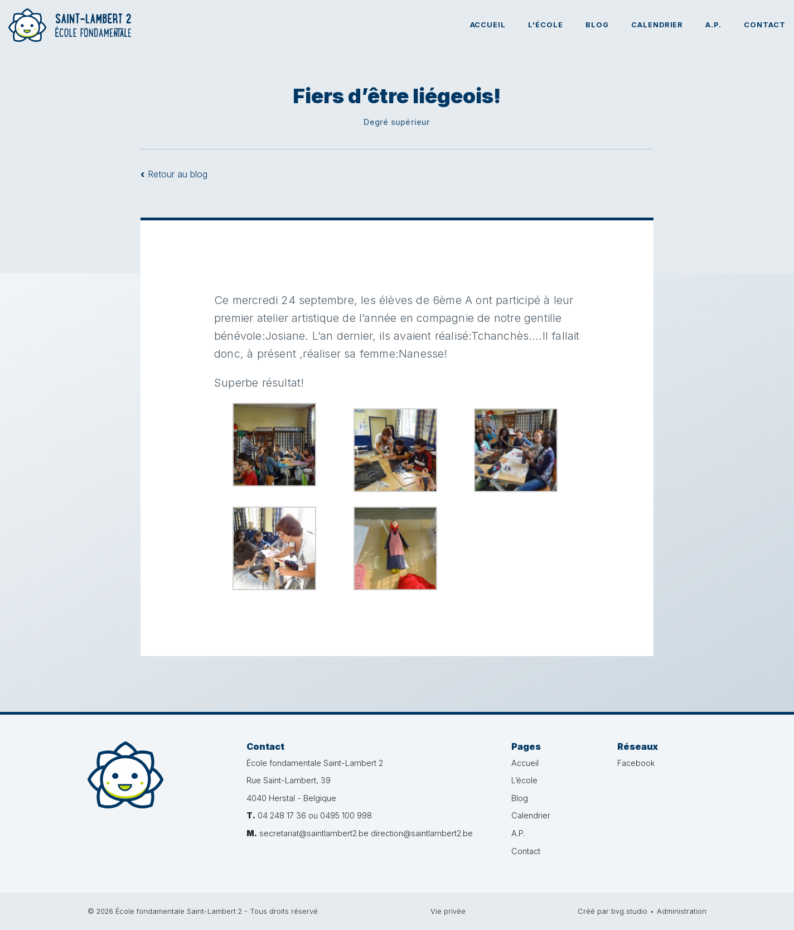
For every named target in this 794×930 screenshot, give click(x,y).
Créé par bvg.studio (612, 911)
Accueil (488, 25)
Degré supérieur (397, 122)
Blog (597, 25)
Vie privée (448, 911)
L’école (524, 780)
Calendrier (657, 25)
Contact (765, 25)
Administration (681, 911)
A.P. (713, 25)
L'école (545, 25)
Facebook (636, 763)
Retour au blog (174, 174)
